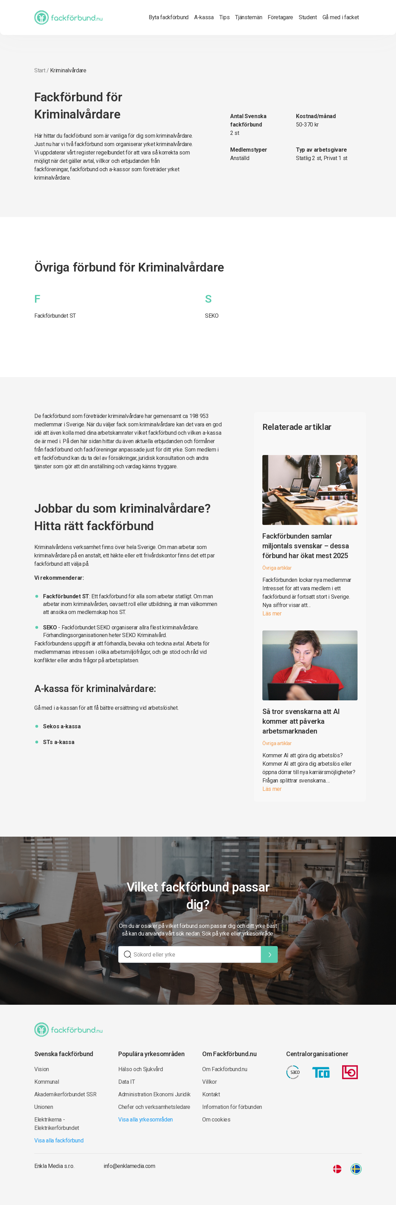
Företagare (280, 17)
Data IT (126, 1081)
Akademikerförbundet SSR (65, 1094)
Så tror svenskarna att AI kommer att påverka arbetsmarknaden (301, 721)
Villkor (209, 1081)
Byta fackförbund (169, 17)
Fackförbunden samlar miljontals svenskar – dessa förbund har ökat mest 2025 (305, 546)
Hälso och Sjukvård (140, 1069)
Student (308, 17)
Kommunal (46, 1081)
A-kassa (204, 17)
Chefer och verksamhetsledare (154, 1107)
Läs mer (272, 613)
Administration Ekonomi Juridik (154, 1094)
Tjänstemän (248, 17)
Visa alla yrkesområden (145, 1119)
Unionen (43, 1107)
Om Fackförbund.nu (224, 1069)
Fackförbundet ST (55, 315)
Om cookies (216, 1119)
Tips (224, 17)
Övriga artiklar (277, 568)
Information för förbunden (232, 1107)
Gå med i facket (341, 17)
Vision (41, 1069)
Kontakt (211, 1094)
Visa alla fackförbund (58, 1140)
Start (39, 70)
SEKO (212, 315)
